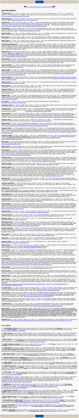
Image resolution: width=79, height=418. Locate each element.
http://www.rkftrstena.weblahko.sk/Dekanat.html (14, 102)
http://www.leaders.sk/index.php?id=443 (12, 139)
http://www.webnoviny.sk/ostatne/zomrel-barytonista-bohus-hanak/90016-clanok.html (26, 125)
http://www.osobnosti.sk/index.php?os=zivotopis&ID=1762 (38, 296)
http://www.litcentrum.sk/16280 (9, 99)
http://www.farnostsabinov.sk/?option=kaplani (13, 83)
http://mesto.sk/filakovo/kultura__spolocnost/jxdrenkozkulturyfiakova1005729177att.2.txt (24, 247)
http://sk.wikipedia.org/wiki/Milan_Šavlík (12, 285)
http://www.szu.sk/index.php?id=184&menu (41, 117)
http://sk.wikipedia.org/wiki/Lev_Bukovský (16, 56)
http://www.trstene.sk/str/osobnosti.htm (41, 120)
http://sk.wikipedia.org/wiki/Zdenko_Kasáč (63, 207)
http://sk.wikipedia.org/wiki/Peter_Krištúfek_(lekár (26, 225)
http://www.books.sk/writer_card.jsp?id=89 (12, 208)
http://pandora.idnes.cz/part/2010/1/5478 (63, 73)
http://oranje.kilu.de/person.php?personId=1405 (14, 219)
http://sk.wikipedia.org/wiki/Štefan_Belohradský (13, 330)
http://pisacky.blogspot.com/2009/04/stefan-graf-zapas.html (30, 351)
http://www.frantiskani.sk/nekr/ (31, 246)
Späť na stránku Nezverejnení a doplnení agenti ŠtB (39, 7)
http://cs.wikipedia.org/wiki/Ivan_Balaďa (12, 26)
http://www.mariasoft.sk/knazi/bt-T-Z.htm (61, 320)
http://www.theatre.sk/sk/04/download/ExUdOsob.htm (15, 16)
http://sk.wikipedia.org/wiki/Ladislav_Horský (52, 175)
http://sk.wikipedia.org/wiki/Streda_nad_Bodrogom (14, 388)
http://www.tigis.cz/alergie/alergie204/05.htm (66, 117)
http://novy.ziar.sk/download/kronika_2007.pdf (13, 74)
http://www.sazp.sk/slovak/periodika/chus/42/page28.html (16, 155)
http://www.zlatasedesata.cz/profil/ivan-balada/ (34, 26)
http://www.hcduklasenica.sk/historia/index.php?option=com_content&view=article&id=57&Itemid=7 (26, 264)
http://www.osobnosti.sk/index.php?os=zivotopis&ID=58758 (16, 381)
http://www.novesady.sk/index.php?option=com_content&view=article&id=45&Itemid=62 (37, 402)
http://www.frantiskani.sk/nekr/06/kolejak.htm (37, 212)
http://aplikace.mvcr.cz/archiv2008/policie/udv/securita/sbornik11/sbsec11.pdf (30, 320)
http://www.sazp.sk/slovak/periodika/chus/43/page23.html (48, 306)
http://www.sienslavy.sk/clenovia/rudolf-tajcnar (48, 290)
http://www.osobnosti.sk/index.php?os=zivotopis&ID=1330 (22, 20)
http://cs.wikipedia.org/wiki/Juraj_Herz (11, 144)
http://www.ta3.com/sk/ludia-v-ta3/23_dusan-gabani (38, 111)
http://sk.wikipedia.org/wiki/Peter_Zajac (15, 317)
